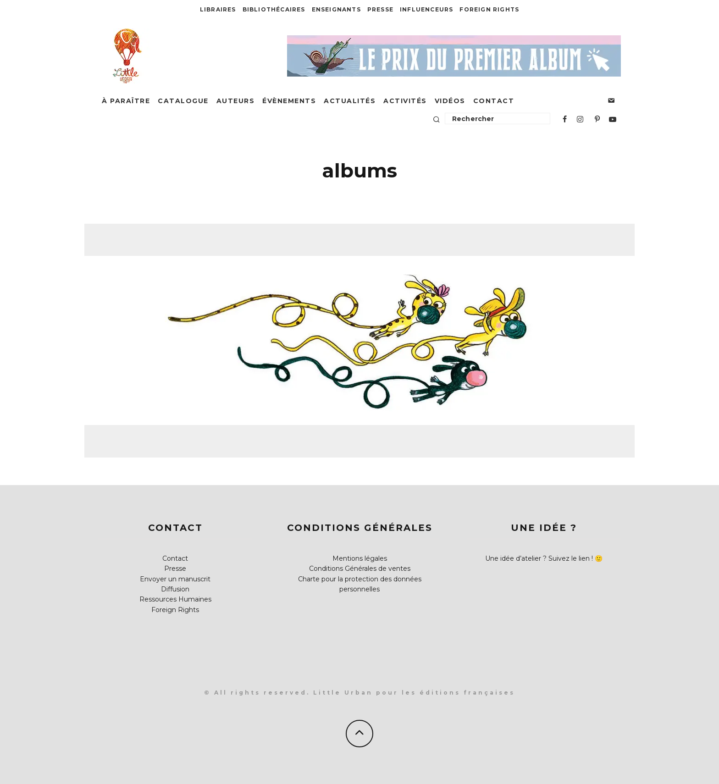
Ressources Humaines (175, 599)
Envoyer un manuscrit (175, 579)
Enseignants (336, 9)
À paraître (126, 101)
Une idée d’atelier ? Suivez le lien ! (539, 558)
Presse (380, 9)
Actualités (350, 101)
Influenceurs (426, 9)
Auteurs (235, 101)
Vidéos (450, 101)
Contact (493, 101)
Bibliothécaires (274, 9)
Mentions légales (359, 558)
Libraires (218, 9)
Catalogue (183, 101)
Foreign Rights (489, 9)
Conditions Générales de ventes (359, 568)
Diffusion (175, 589)
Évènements (289, 101)
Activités (405, 101)
